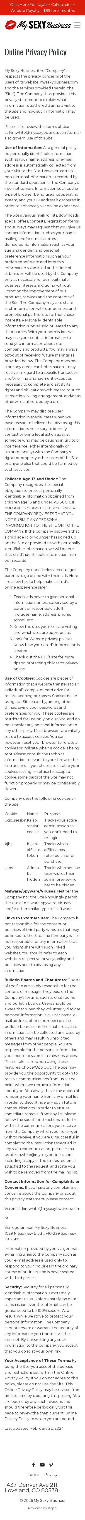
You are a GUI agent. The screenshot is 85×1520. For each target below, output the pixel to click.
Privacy (51, 1474)
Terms (33, 1474)
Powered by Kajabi (42, 1508)
